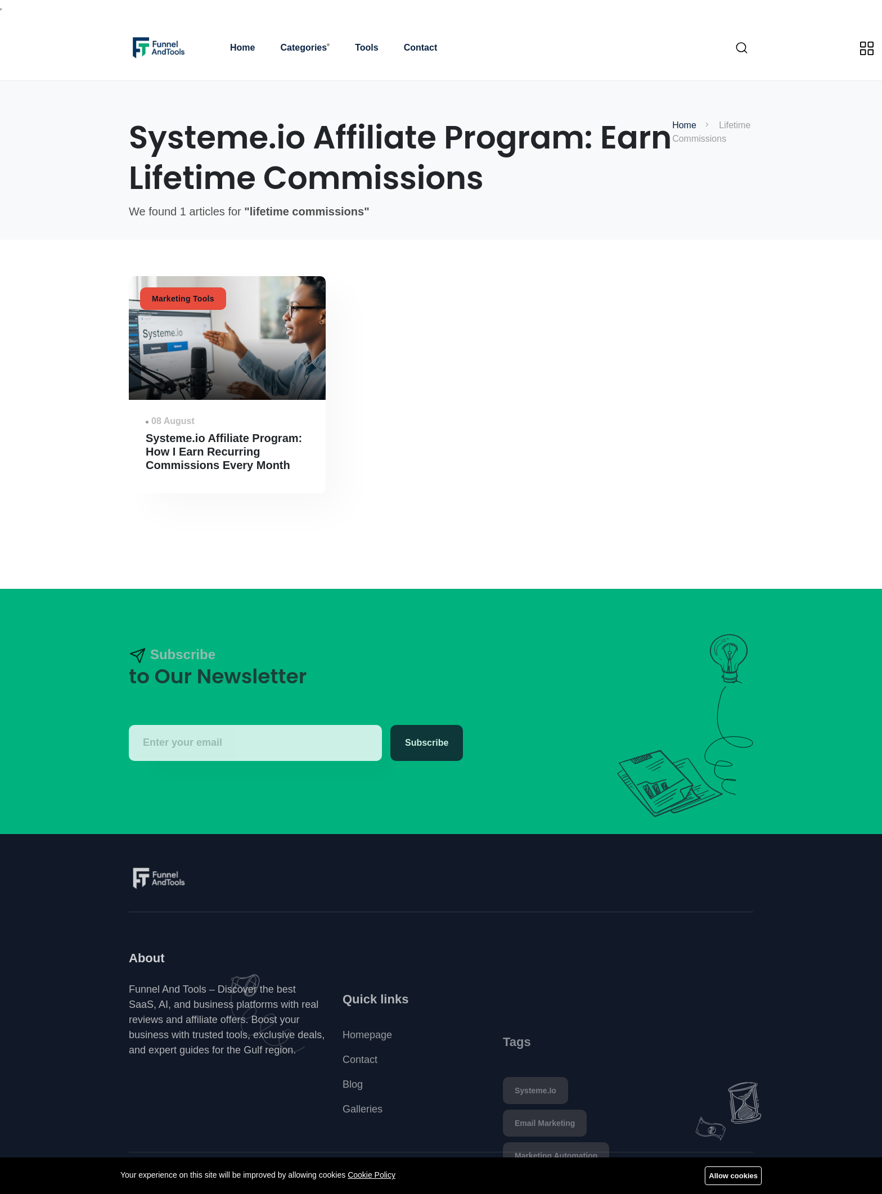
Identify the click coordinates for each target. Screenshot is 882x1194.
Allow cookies (733, 1176)
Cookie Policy (371, 1174)
